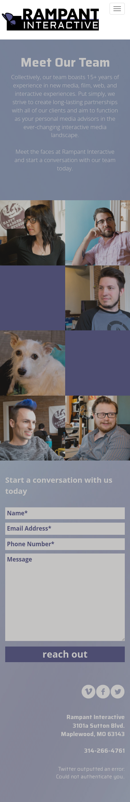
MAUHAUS (50, 20)
